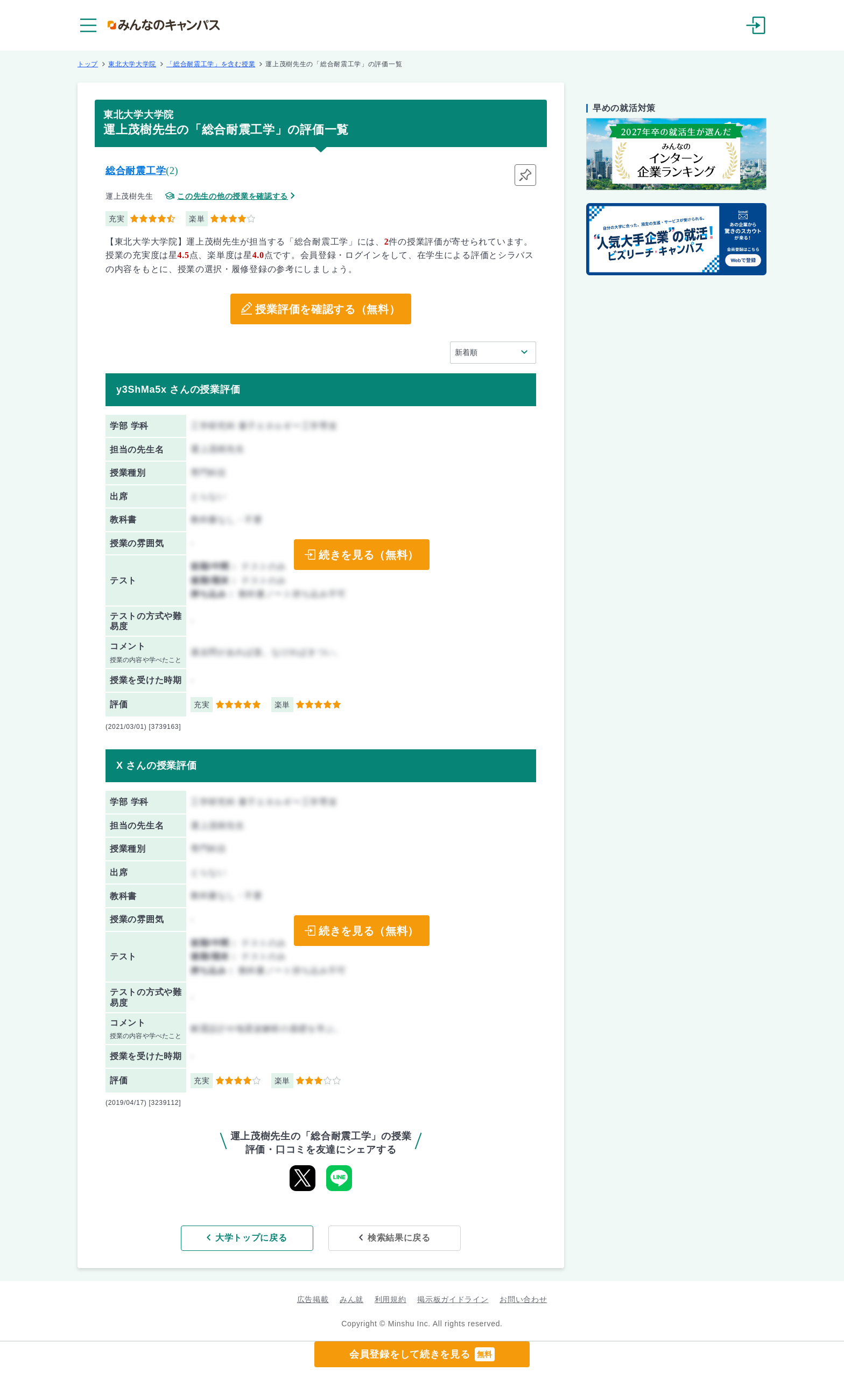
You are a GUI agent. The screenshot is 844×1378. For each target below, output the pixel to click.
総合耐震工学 (135, 170)
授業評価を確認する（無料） (327, 309)
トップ (88, 64)
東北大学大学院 (132, 64)
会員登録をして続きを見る (422, 1354)
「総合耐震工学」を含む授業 (210, 64)
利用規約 (390, 1299)
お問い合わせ (523, 1299)
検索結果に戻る (399, 1237)
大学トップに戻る (251, 1237)
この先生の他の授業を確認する (232, 196)
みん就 (351, 1299)
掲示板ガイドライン (452, 1299)
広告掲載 (313, 1299)
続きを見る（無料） (369, 555)
